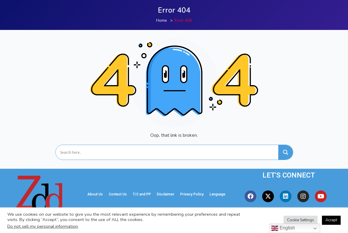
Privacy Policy (192, 194)
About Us (95, 194)
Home (161, 20)
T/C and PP (142, 194)
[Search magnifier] (285, 152)
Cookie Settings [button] (300, 220)
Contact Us (118, 194)
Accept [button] (331, 220)
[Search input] (168, 152)
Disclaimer (165, 194)
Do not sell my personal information (42, 226)
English (283, 228)
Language (217, 194)
